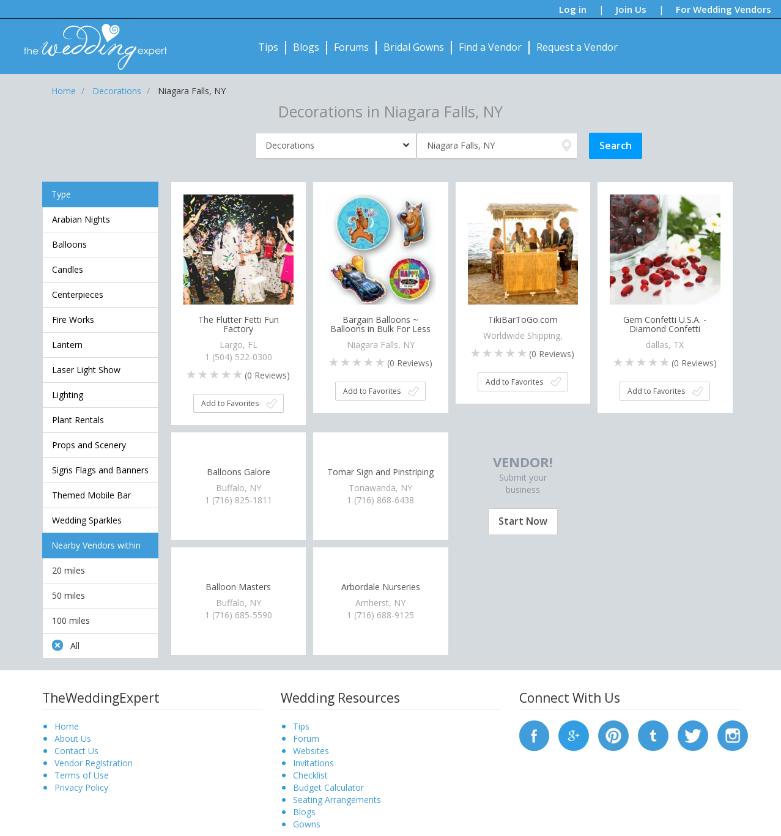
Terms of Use (81, 775)
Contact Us (76, 750)
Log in (573, 9)
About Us (72, 738)
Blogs (306, 47)
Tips (268, 47)
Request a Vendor (577, 47)
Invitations (313, 763)
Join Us (631, 9)
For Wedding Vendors (723, 9)
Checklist (310, 775)
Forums (351, 47)
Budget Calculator (328, 787)
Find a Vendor (490, 47)
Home (66, 726)
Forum (306, 738)
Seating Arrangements (337, 799)
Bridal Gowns (413, 47)
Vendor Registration (93, 763)
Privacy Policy (81, 787)
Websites (311, 750)
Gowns (306, 824)
